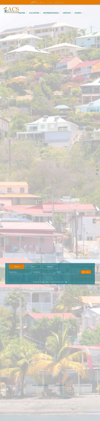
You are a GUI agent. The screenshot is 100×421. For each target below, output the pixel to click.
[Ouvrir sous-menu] (26, 13)
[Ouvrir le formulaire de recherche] (86, 272)
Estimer (49, 266)
